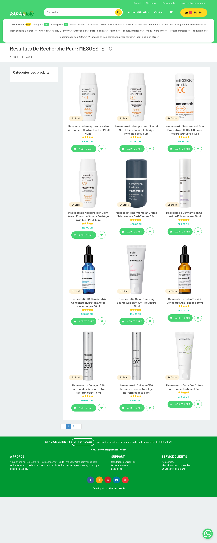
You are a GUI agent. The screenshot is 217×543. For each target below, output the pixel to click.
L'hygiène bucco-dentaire (189, 24)
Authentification (138, 12)
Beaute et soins (87, 24)
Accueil (137, 2)
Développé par (100, 488)
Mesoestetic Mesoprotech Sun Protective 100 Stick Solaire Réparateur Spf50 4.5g (184, 130)
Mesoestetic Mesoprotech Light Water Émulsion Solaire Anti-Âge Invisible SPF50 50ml (88, 216)
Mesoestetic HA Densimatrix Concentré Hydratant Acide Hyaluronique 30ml (88, 302)
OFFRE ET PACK (60, 30)
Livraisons (116, 468)
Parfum (114, 30)
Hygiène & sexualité (160, 24)
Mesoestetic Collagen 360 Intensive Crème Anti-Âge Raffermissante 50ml (136, 389)
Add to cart (84, 148)
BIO (72, 24)
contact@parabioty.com (112, 449)
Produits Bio (198, 30)
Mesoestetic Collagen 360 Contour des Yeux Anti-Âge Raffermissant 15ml (88, 389)
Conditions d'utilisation (123, 461)
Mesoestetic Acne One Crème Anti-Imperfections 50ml (184, 387)
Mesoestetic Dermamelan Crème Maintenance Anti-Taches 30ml (136, 214)
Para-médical (97, 30)
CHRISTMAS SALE (109, 24)
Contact (159, 12)
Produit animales (178, 30)
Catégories (59, 24)
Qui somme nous (119, 465)
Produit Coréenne (155, 30)
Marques (41, 24)
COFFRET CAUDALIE (134, 24)
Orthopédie (79, 30)
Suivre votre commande (193, 2)
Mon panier (151, 2)
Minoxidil (43, 30)
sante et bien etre (147, 36)
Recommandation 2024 (71, 36)
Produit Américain (131, 30)
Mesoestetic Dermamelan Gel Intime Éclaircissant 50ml (184, 214)
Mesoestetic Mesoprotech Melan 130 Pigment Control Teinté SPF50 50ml (88, 130)
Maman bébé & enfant (22, 30)
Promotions (21, 24)
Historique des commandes (176, 465)
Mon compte (169, 2)
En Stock (76, 118)
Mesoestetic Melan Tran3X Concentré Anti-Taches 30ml (185, 300)
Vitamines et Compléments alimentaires (110, 36)
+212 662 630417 (83, 442)
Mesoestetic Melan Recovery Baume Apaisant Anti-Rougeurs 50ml (136, 302)
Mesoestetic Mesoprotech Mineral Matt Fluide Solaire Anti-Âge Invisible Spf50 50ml (136, 130)
